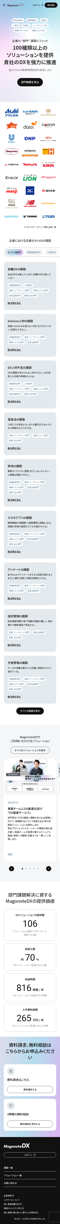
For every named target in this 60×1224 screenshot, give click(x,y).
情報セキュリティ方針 (12, 1208)
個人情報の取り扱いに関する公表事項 (20, 1212)
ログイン (38, 5)
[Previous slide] (11, 868)
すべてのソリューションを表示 (30, 750)
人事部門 (51, 252)
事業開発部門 (33, 252)
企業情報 (8, 1195)
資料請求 (51, 5)
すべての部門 (14, 252)
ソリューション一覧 (13, 1175)
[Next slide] (48, 868)
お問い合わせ (10, 1183)
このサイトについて (12, 1200)
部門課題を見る (30, 82)
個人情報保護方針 (11, 1204)
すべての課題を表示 (30, 710)
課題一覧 (8, 1167)
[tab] (22, 868)
